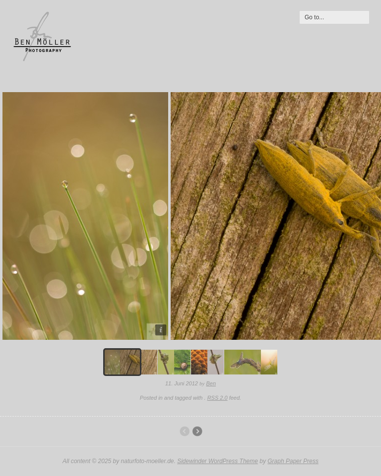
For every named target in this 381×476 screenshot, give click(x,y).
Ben (211, 383)
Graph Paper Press (292, 461)
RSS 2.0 (217, 398)
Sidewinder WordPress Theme (217, 461)
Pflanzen (197, 431)
